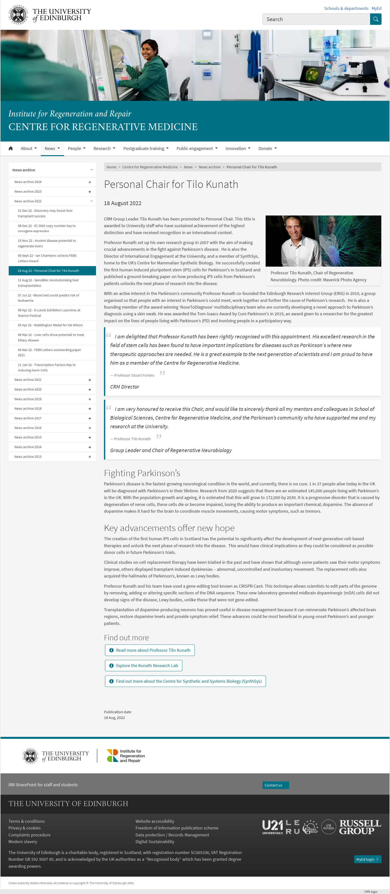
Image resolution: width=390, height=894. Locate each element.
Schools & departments (346, 8)
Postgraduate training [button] (144, 148)
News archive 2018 (28, 408)
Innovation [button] (236, 148)
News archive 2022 (28, 201)
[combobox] (316, 19)
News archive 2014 (28, 447)
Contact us (276, 785)
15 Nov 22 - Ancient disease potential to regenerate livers (47, 243)
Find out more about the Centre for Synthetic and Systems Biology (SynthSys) (185, 681)
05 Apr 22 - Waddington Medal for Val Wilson (50, 325)
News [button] (50, 148)
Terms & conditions (26, 821)
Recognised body (163, 859)
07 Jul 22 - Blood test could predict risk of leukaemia (48, 298)
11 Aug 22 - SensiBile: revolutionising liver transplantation (48, 283)
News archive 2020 (28, 389)
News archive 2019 (28, 399)
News (188, 166)
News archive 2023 (28, 191)
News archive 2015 (28, 437)
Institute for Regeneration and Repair (69, 114)
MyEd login (367, 859)
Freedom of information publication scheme (177, 828)
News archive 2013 (28, 456)
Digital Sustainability (155, 841)
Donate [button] (265, 148)
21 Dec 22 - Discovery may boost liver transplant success (45, 213)
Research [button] (103, 148)
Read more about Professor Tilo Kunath (150, 650)
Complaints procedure (29, 835)
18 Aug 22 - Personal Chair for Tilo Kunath (48, 270)
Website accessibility (155, 821)
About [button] (27, 148)
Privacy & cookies (24, 828)
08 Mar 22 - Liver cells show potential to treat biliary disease (51, 337)
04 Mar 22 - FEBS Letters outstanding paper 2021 (49, 353)
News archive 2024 (28, 181)
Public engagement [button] (195, 148)
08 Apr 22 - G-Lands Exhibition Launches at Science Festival (49, 313)
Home (111, 166)
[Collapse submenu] (91, 170)
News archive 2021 (28, 379)
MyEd (377, 8)
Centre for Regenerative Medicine (150, 166)
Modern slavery (22, 841)
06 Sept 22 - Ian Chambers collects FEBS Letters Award (47, 258)
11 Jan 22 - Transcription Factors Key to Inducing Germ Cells (47, 367)
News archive (23, 169)
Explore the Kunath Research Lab (143, 665)
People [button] (75, 148)
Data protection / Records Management (172, 835)
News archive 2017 (28, 418)
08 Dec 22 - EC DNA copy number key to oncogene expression (47, 228)
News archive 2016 (28, 428)
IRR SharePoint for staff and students (43, 784)
